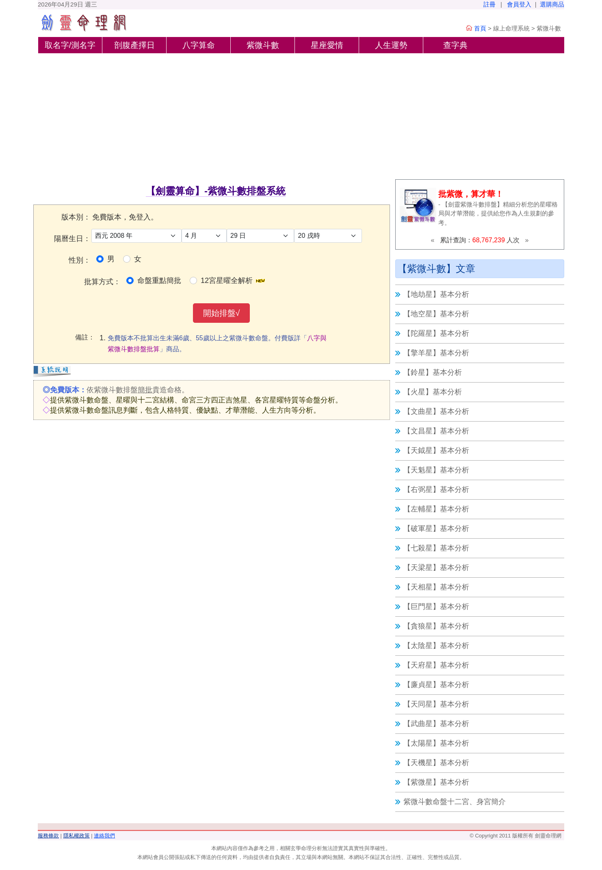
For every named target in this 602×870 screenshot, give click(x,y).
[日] (261, 236)
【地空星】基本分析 (436, 314)
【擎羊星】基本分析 (436, 353)
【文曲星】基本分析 (436, 411)
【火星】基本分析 (432, 392)
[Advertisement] (301, 114)
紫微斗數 (263, 45)
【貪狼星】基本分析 (436, 626)
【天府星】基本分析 (436, 665)
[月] (204, 236)
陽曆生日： (72, 239)
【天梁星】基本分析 (436, 567)
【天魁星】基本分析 (436, 470)
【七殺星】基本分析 (436, 548)
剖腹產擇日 (134, 45)
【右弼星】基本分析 (436, 489)
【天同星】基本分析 (436, 704)
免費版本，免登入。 (125, 217)
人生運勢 (391, 45)
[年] (136, 236)
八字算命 (198, 45)
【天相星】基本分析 (436, 587)
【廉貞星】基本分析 (436, 685)
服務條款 (48, 836)
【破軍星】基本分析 (436, 528)
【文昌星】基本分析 (436, 431)
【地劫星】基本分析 (436, 294)
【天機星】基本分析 (436, 763)
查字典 (455, 45)
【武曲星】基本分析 (436, 724)
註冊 (489, 4)
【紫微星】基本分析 (436, 782)
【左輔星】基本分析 (436, 509)
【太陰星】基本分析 (436, 646)
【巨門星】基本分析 (436, 606)
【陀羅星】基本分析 (436, 333)
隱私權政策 (76, 836)
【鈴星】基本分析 (432, 372)
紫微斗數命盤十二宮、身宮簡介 (454, 802)
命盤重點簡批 (159, 280)
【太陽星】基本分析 (436, 743)
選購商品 (552, 4)
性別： (80, 260)
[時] (328, 236)
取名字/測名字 (70, 45)
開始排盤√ (221, 313)
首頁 (480, 28)
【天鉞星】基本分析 (436, 450)
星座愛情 (327, 45)
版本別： (76, 217)
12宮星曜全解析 (227, 280)
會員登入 (519, 4)
